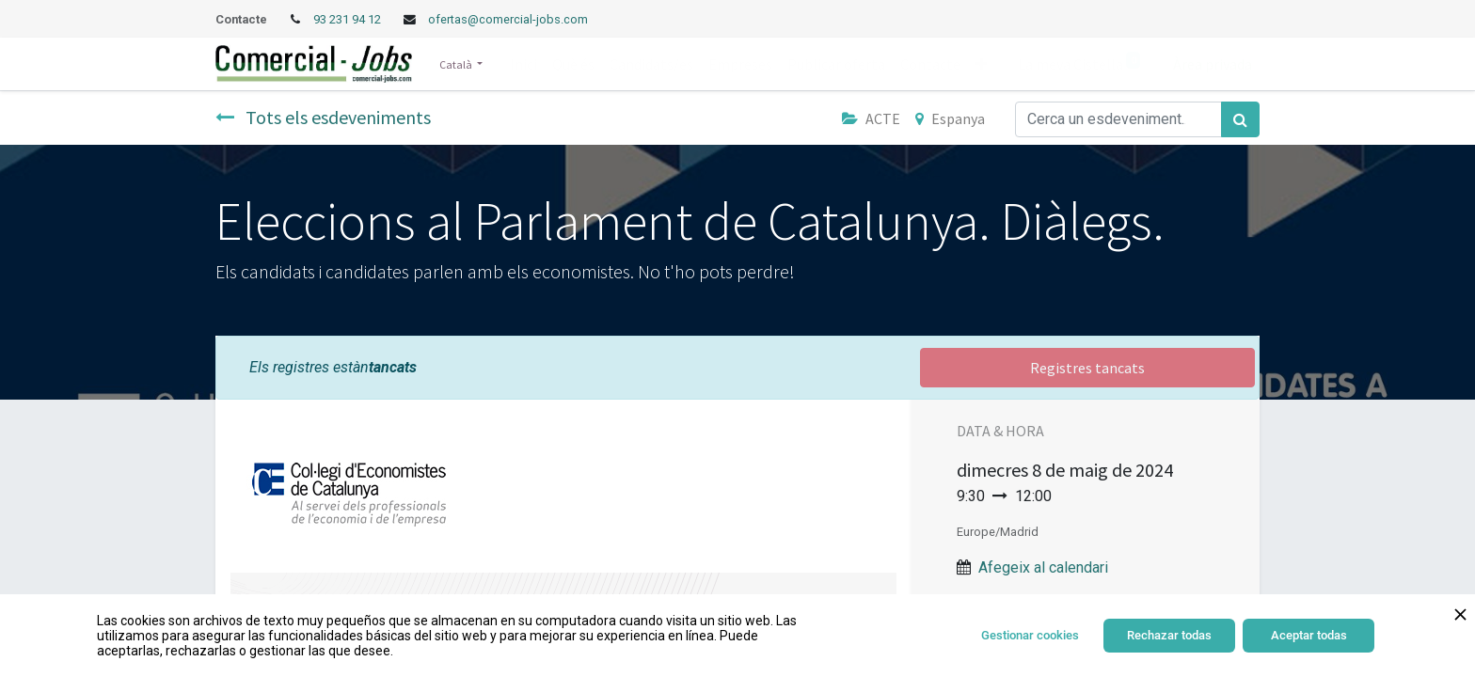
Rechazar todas (1169, 635)
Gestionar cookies (1030, 635)
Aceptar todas (1309, 635)
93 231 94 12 (348, 19)
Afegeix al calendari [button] (1043, 567)
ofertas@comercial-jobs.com (508, 19)
